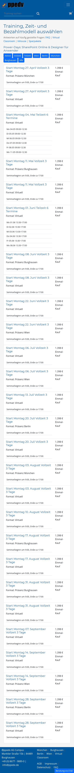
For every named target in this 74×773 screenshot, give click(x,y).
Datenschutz (44, 767)
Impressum (51, 763)
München (55, 55)
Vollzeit (17, 55)
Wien (36, 55)
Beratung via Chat (64, 770)
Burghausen (10, 60)
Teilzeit (27, 55)
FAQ (47, 37)
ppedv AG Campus (13, 750)
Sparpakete (35, 41)
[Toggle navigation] (68, 5)
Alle (21, 60)
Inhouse (21, 41)
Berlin (45, 55)
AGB (39, 763)
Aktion (8, 55)
